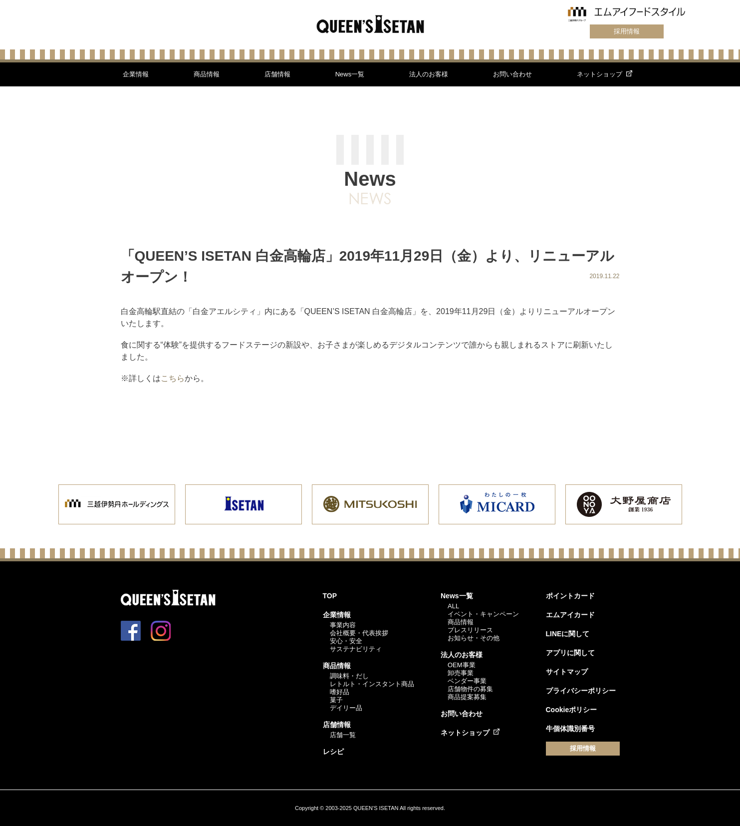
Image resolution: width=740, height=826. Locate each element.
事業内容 (343, 625)
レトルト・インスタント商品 (372, 684)
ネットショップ (599, 74)
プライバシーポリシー (581, 691)
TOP (330, 596)
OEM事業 (462, 665)
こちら (173, 378)
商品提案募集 (467, 697)
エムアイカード (570, 615)
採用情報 (627, 31)
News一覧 (350, 74)
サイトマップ (567, 672)
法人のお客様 (428, 74)
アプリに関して (570, 653)
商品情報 (207, 74)
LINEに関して (568, 634)
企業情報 (136, 74)
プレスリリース (470, 630)
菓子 (336, 700)
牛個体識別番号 (570, 729)
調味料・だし (349, 676)
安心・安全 (346, 641)
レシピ (333, 752)
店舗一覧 (343, 735)
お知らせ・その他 (473, 638)
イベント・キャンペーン (483, 614)
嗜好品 (339, 692)
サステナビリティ (356, 649)
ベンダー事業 (467, 681)
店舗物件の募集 (470, 689)
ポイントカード (570, 596)
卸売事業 (461, 673)
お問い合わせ (512, 74)
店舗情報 (277, 74)
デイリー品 (346, 708)
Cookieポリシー (571, 710)
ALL (453, 606)
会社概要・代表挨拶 (359, 633)
